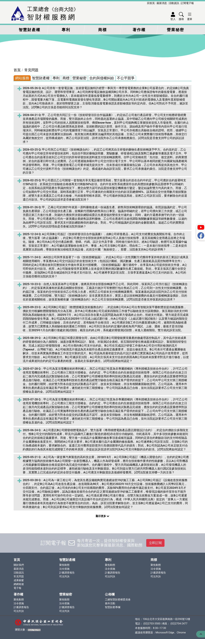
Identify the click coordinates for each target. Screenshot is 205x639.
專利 (66, 30)
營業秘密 (175, 30)
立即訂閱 (155, 543)
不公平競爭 (126, 78)
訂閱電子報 (187, 3)
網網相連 (19, 584)
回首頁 (151, 3)
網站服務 (22, 78)
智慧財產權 (29, 30)
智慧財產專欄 (112, 607)
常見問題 (31, 70)
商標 (102, 30)
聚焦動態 (64, 564)
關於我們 (19, 564)
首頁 (17, 70)
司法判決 (64, 576)
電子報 (17, 588)
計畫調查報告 (67, 572)
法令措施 (64, 568)
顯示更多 (102, 516)
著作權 (139, 30)
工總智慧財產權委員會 (118, 599)
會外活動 (110, 603)
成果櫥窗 (19, 580)
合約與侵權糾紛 (101, 78)
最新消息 (162, 3)
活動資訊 (174, 3)
